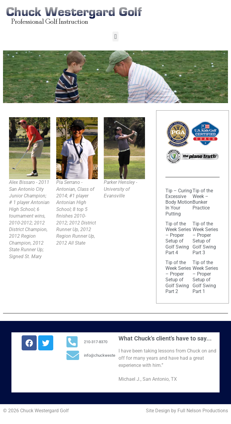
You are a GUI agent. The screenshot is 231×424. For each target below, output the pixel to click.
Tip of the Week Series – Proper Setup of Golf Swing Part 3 (205, 238)
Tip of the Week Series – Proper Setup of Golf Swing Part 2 (178, 277)
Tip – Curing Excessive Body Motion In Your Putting (178, 202)
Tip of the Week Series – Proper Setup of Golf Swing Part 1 (205, 277)
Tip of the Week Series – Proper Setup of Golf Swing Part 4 (178, 238)
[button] (115, 36)
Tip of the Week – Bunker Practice (202, 199)
